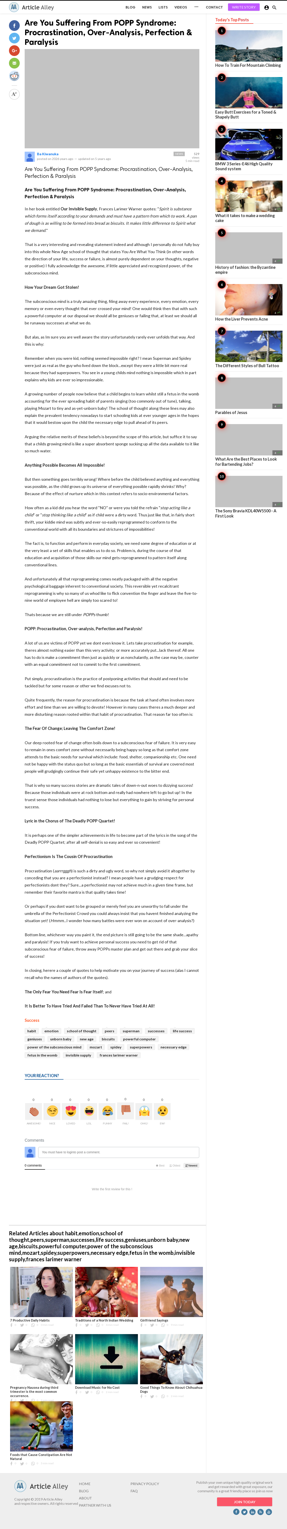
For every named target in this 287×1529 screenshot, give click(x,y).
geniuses (34, 1039)
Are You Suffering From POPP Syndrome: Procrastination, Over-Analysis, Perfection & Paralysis (108, 32)
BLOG (130, 7)
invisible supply (78, 1055)
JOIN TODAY (244, 1502)
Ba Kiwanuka (48, 154)
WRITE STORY (244, 7)
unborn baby (61, 1039)
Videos (180, 7)
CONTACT (214, 7)
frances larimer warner (119, 1055)
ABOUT (85, 1498)
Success (32, 1020)
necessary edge (174, 1047)
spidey (116, 1047)
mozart (96, 1047)
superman (131, 1031)
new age (86, 1039)
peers (109, 1031)
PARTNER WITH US (95, 1505)
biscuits (108, 1039)
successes (156, 1031)
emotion (51, 1031)
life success (182, 1031)
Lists (163, 7)
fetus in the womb (42, 1055)
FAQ (134, 1491)
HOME (84, 1484)
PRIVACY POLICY (144, 1484)
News (147, 7)
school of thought (81, 1031)
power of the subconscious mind (54, 1047)
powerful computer (139, 1039)
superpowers (141, 1047)
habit (31, 1031)
